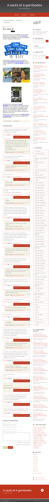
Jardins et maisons (39, 175)
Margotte (8, 243)
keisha (8, 134)
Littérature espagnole (39, 222)
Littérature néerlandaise (40, 260)
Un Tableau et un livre (40, 322)
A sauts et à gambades (24, 5)
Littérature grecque (39, 236)
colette (35, 427)
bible (44, 427)
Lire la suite (38, 34)
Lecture (36, 180)
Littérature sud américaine (41, 276)
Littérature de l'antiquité (40, 220)
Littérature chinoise (39, 215)
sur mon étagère (38, 314)
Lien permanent (7, 121)
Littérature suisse (39, 281)
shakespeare (36, 432)
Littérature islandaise (39, 244)
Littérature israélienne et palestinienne (40, 247)
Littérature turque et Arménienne (39, 285)
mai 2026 (35, 454)
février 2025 (36, 471)
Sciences (37, 312)
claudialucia (36, 343)
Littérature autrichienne (40, 205)
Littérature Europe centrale (41, 225)
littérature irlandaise (39, 241)
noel (40, 427)
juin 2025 (35, 463)
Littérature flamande (39, 230)
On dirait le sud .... (7, 22)
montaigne (36, 447)
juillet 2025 (35, 461)
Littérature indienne (39, 239)
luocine (8, 160)
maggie (8, 402)
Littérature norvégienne (40, 263)
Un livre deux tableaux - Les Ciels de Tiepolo (39, 91)
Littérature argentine (39, 200)
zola (34, 435)
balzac (35, 445)
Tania (34, 352)
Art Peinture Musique (39, 153)
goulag (42, 440)
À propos (32, 15)
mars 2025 (35, 469)
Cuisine (36, 165)
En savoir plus (6, 501)
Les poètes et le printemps (39, 132)
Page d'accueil (19, 20)
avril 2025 (35, 467)
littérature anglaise (39, 197)
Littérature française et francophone (39, 233)
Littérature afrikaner (39, 190)
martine (8, 217)
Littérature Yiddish (39, 288)
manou (34, 397)
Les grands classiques (40, 185)
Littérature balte (38, 207)
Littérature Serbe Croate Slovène (40, 273)
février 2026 (36, 459)
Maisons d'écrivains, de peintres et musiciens (39, 294)
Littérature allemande (39, 192)
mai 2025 (35, 465)
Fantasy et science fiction (40, 170)
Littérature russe (38, 270)
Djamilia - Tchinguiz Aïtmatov (40, 124)
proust (35, 430)
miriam (8, 316)
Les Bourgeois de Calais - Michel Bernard (39, 76)
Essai (36, 167)
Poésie (36, 309)
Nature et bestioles (39, 302)
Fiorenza (35, 335)
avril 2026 (35, 456)
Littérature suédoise (39, 279)
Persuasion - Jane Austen (39, 83)
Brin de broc (9, 378)
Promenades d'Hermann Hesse (9, 20)
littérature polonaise (39, 265)
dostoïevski (36, 440)
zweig (41, 437)
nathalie (35, 405)
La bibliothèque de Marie (40, 177)
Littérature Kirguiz (39, 255)
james (40, 442)
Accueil (16, 15)
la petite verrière (37, 387)
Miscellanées (38, 297)
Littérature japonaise (39, 253)
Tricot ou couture (39, 319)
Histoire (36, 172)
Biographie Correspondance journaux (40, 159)
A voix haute (37, 151)
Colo (34, 369)
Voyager (37, 324)
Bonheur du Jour (10, 360)
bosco (44, 442)
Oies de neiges (19, 63)
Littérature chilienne (39, 212)
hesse (39, 445)
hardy (40, 430)
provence (40, 435)
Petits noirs (37, 307)
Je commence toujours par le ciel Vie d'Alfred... (40, 67)
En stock (8, 29)
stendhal (36, 437)
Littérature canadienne (40, 210)
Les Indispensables (39, 187)
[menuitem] (16, 15)
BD (35, 156)
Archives (24, 15)
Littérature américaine (40, 195)
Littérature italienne (39, 250)
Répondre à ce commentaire (22, 137)
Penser (36, 304)
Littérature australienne (40, 202)
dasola (8, 413)
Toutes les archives (37, 473)
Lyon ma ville (38, 290)
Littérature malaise (39, 258)
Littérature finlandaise (40, 227)
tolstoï (43, 432)
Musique (37, 299)
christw (8, 285)
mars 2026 (35, 458)
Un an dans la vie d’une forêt (15, 61)
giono (35, 442)
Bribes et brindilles (39, 162)
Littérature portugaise (40, 268)
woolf (45, 435)
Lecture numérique (39, 182)
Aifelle (8, 264)
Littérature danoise (39, 217)
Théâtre (36, 317)
